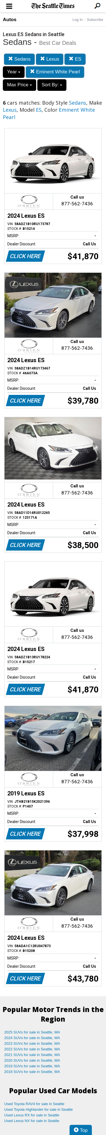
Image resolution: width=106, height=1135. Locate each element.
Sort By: (52, 84)
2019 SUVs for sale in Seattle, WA (32, 1066)
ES (75, 59)
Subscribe (95, 19)
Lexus (49, 59)
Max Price (19, 84)
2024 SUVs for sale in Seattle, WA (32, 1038)
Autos (9, 19)
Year (13, 71)
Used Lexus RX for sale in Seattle (31, 1115)
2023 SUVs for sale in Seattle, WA (32, 1043)
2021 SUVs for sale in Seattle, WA (32, 1055)
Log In (77, 19)
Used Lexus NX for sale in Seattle (31, 1121)
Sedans (19, 59)
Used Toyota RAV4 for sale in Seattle (34, 1104)
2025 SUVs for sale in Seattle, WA (32, 1032)
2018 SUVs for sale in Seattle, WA (32, 1072)
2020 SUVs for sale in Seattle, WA (32, 1060)
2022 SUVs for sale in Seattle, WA (32, 1049)
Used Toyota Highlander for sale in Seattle (38, 1109)
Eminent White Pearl (55, 71)
